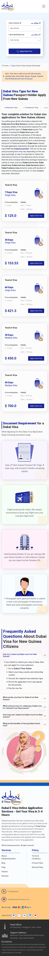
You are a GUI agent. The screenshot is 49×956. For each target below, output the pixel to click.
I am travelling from (24, 34)
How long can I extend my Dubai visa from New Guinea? (22, 716)
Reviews (5, 876)
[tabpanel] (24, 296)
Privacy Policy (37, 863)
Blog (3, 863)
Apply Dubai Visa (24, 51)
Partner (5, 872)
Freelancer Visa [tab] (30, 108)
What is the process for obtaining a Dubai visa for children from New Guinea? (22, 707)
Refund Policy (37, 867)
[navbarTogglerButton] (43, 6)
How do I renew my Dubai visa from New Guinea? (20, 655)
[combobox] (24, 28)
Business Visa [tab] (11, 108)
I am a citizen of (24, 23)
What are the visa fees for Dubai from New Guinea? (20, 698)
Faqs (3, 867)
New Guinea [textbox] (14, 28)
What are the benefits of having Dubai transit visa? (21, 724)
